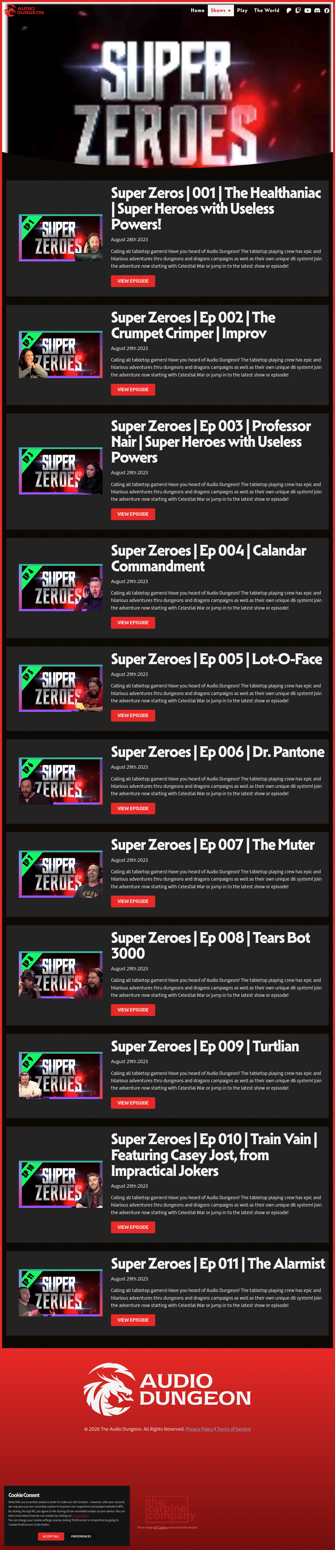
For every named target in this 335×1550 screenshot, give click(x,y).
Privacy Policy (200, 1429)
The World (267, 10)
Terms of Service (234, 1429)
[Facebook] (326, 10)
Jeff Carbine (160, 1527)
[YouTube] (308, 10)
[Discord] (317, 10)
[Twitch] (298, 10)
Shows (218, 10)
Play (242, 10)
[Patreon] (289, 10)
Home (198, 10)
